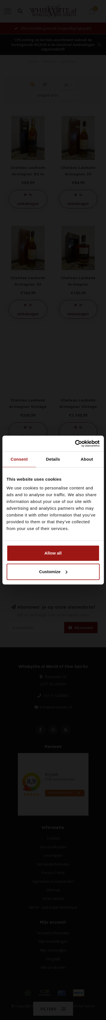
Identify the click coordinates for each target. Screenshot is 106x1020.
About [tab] (87, 459)
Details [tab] (53, 459)
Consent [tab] (19, 459)
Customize (53, 571)
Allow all (53, 553)
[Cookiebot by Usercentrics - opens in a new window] (75, 443)
